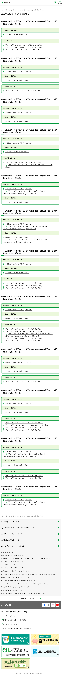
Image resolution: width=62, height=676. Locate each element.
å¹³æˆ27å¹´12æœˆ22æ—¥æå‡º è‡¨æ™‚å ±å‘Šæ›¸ (23, 45)
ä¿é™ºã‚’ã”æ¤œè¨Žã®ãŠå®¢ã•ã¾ (30, 528)
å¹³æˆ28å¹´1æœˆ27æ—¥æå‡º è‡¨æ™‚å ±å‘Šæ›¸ (23, 47)
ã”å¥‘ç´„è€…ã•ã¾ (30, 522)
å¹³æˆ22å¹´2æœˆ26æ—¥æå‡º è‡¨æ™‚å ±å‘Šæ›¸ (23, 288)
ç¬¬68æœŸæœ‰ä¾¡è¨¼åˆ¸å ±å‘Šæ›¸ (17, 72)
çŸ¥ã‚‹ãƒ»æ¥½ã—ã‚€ (30, 540)
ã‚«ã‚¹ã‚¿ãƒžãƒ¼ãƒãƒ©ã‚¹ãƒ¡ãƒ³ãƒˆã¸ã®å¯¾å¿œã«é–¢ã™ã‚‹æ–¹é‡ (24, 593)
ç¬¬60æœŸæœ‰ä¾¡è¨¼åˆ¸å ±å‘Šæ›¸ (17, 404)
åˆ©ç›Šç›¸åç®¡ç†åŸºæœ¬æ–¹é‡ (13, 568)
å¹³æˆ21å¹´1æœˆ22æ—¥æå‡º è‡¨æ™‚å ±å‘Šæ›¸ (23, 338)
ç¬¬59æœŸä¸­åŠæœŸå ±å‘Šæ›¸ (16, 465)
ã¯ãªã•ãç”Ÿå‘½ (10, 624)
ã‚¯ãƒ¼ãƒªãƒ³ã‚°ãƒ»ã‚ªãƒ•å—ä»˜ (11, 590)
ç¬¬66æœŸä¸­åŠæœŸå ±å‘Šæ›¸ (16, 152)
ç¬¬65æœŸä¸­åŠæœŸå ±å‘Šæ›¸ (16, 202)
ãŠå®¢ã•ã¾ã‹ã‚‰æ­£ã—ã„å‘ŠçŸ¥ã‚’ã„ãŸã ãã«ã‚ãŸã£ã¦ (26, 558)
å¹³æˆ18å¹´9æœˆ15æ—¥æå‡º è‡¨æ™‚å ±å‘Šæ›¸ (23, 427)
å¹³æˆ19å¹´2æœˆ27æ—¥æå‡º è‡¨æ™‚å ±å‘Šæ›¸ (23, 430)
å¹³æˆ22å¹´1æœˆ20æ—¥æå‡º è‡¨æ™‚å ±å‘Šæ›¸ (23, 283)
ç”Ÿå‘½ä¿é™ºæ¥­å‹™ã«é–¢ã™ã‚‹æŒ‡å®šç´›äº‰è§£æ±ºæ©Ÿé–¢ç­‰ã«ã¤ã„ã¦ (28, 574)
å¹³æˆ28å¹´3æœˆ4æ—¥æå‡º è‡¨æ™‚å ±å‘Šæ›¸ (22, 50)
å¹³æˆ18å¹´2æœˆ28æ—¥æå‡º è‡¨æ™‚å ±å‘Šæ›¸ (23, 478)
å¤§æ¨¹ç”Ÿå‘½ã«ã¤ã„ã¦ (15, 10)
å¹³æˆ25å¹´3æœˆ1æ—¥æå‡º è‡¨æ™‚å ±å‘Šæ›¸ (22, 162)
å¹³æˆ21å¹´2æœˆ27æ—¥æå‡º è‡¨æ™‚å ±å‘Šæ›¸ (23, 341)
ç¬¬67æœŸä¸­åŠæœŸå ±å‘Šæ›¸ (16, 121)
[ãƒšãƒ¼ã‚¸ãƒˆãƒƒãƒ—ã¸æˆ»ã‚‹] (30, 598)
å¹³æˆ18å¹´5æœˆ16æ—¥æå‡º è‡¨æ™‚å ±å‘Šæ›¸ (23, 423)
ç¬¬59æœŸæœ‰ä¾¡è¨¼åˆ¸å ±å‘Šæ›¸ (17, 452)
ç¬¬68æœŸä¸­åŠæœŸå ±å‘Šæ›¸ (16, 80)
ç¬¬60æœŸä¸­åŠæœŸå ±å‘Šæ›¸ (16, 412)
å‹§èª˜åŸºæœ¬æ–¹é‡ (8, 565)
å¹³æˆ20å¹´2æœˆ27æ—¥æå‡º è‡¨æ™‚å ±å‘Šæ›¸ (23, 382)
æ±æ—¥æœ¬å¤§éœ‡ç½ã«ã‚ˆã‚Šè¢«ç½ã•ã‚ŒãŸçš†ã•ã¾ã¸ (24, 584)
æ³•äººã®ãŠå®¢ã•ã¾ (30, 534)
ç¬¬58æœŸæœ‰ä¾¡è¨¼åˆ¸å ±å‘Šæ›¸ (17, 500)
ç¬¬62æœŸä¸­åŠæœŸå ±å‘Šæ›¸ (16, 318)
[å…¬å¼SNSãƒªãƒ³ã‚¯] (44, 605)
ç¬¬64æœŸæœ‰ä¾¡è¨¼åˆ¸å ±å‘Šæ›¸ (17, 224)
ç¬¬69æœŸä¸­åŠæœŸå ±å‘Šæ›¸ (16, 35)
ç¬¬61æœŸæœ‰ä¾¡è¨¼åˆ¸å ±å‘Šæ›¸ (17, 362)
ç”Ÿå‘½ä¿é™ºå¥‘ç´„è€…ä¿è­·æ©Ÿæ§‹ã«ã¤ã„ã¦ (19, 580)
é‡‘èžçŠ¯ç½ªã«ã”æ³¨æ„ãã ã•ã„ (16, 577)
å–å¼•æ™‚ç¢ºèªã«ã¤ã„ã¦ (12, 561)
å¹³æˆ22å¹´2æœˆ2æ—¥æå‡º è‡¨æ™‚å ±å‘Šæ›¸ (22, 286)
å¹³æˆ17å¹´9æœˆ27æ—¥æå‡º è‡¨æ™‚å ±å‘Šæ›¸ (23, 476)
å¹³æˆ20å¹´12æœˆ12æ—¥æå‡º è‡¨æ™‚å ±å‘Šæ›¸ (23, 331)
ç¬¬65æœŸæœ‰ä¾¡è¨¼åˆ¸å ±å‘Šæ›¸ (17, 189)
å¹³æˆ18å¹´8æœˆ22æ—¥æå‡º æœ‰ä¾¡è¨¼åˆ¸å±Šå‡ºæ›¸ (26, 425)
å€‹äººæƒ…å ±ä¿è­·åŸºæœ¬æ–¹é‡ (12, 555)
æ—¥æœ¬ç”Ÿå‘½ (8, 616)
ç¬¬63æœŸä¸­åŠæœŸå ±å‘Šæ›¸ (16, 273)
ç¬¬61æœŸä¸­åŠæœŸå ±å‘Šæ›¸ (16, 371)
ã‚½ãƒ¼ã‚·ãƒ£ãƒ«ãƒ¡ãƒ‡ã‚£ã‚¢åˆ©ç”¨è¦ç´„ (15, 587)
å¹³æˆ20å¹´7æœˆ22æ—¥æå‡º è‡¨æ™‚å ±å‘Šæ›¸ (23, 329)
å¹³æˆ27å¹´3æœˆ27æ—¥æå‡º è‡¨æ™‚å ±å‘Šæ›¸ (23, 91)
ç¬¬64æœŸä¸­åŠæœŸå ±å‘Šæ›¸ (16, 237)
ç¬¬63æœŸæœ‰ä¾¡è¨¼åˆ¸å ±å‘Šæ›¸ (17, 264)
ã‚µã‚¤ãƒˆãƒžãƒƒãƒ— (7, 552)
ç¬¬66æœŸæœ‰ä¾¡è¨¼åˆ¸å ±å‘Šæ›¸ (17, 143)
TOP (2, 10)
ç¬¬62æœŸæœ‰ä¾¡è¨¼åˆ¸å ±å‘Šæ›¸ (17, 310)
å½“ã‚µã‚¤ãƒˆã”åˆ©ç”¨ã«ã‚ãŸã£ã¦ (15, 571)
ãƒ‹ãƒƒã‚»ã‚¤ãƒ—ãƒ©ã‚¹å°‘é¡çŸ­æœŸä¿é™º (17, 628)
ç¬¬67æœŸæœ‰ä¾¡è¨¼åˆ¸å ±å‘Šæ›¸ (17, 113)
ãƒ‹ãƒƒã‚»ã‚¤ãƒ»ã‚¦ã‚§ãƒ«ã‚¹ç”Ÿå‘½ (13, 620)
